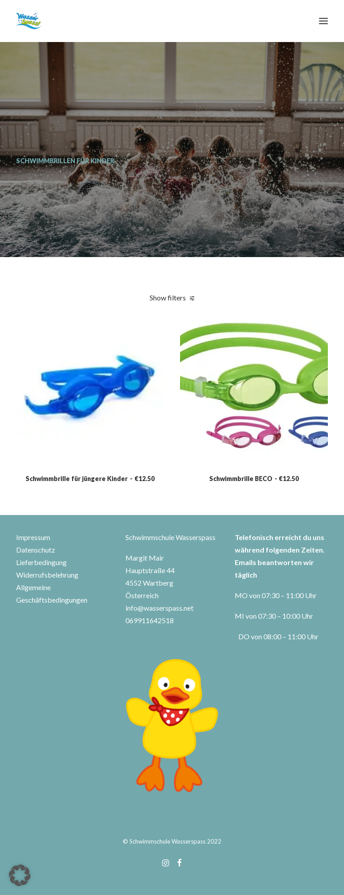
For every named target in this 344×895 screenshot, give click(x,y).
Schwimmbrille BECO (254, 516)
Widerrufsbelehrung (47, 574)
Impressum (33, 537)
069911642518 (149, 620)
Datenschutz (35, 549)
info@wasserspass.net (159, 608)
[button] (323, 21)
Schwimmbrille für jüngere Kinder (90, 508)
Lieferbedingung (41, 562)
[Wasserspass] (28, 21)
